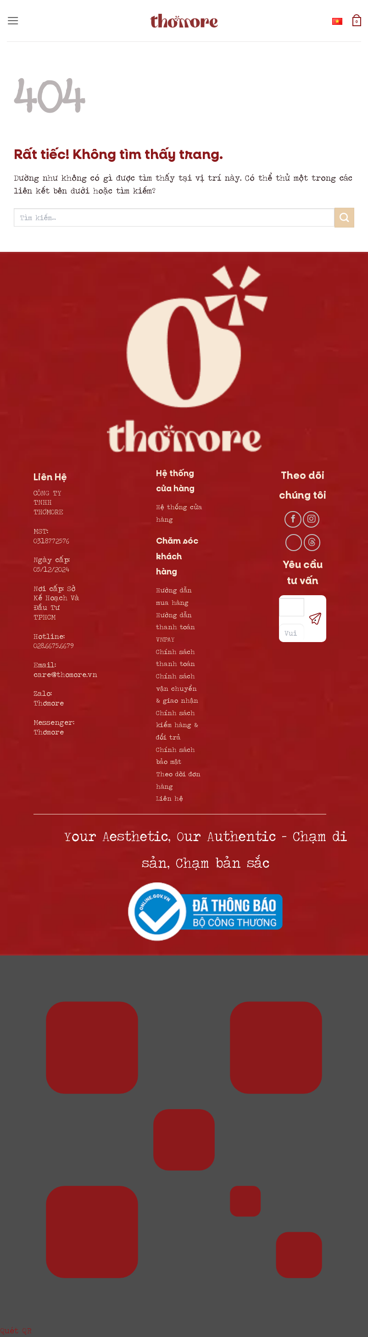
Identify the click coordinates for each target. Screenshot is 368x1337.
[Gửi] (344, 218)
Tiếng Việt (339, 21)
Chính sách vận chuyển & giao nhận (177, 688)
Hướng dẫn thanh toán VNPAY (175, 627)
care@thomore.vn (65, 674)
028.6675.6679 (53, 645)
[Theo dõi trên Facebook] (292, 519)
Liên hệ (169, 798)
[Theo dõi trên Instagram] (311, 519)
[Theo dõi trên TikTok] (293, 542)
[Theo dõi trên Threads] (312, 542)
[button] (13, 21)
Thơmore (48, 702)
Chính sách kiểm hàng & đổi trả (177, 725)
